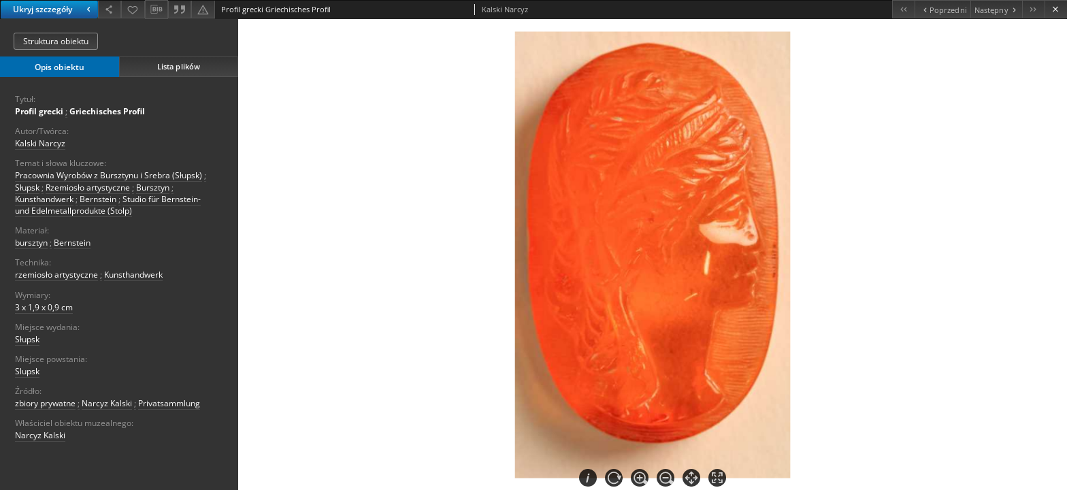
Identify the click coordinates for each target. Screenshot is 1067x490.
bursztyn (31, 242)
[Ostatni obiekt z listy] (1033, 9)
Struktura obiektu (55, 41)
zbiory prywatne (45, 403)
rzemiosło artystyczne (56, 274)
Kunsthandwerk (44, 199)
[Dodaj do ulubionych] (132, 9)
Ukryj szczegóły (53, 9)
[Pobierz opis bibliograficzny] (156, 9)
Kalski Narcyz (40, 143)
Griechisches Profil (107, 111)
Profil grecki (39, 111)
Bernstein (98, 199)
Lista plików (178, 66)
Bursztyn (152, 187)
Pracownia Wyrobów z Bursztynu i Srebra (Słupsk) (108, 175)
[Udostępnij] (109, 9)
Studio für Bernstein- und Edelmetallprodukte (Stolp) (108, 204)
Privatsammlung (169, 403)
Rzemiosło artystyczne (88, 187)
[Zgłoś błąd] (202, 9)
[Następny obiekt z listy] (996, 9)
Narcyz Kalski (107, 403)
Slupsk (27, 371)
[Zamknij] (1056, 9)
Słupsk (27, 187)
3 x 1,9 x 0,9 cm (44, 307)
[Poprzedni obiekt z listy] (942, 9)
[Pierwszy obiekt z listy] (903, 9)
